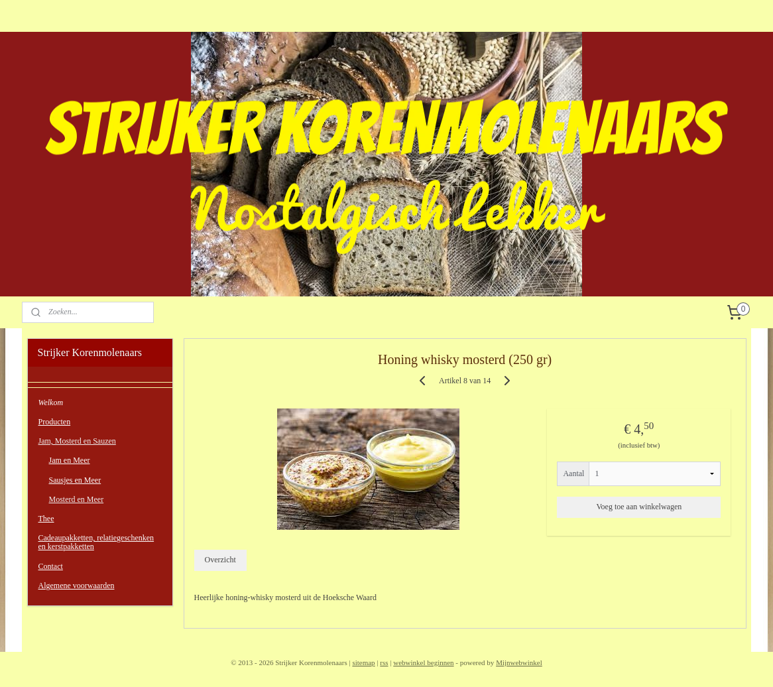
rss (384, 662)
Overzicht (219, 559)
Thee (46, 518)
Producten (54, 421)
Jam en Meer (69, 460)
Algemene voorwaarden (76, 585)
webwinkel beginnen (423, 662)
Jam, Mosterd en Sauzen (77, 441)
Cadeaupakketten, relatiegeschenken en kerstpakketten (96, 542)
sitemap (363, 662)
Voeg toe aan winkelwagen (639, 506)
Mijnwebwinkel (519, 662)
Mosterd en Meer (76, 499)
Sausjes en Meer (75, 480)
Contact (50, 566)
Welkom (51, 402)
